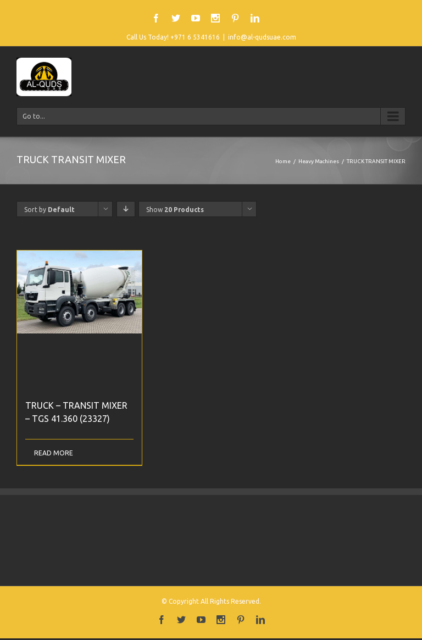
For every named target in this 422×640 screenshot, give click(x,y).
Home (283, 161)
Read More (53, 453)
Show (175, 209)
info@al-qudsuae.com (262, 37)
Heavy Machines (318, 161)
